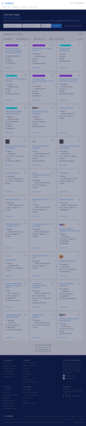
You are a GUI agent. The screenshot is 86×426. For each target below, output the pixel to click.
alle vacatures (7, 363)
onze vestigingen (28, 397)
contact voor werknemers (30, 392)
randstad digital (8, 371)
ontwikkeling (7, 389)
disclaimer (73, 416)
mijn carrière (25, 6)
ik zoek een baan (7, 6)
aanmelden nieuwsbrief (30, 381)
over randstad (34, 6)
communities (7, 392)
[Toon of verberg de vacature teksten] (81, 34)
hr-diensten (26, 368)
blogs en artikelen (8, 403)
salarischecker (7, 405)
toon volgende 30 (43, 349)
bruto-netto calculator (9, 408)
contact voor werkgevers (30, 395)
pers (24, 400)
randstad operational (9, 365)
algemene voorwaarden (30, 365)
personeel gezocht (28, 379)
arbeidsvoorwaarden (9, 400)
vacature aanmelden (29, 363)
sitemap (80, 416)
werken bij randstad (29, 416)
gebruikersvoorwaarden (44, 416)
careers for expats (8, 376)
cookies (66, 416)
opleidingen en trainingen (10, 395)
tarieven (25, 376)
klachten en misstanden (30, 403)
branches (26, 371)
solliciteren (6, 397)
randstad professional (9, 368)
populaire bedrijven (9, 373)
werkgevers (16, 6)
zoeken (57, 25)
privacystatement (57, 416)
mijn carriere (7, 387)
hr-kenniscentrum (28, 373)
